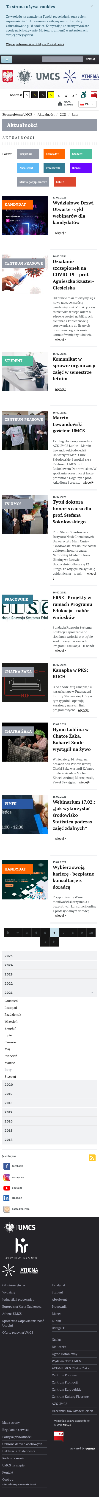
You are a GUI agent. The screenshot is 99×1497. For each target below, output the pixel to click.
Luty (8, 1070)
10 (91, 932)
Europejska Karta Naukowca (21, 1306)
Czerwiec (11, 1042)
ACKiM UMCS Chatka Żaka (70, 1368)
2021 (9, 992)
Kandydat (52, 154)
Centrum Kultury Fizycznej (71, 1397)
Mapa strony (65, 103)
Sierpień (10, 1028)
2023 (9, 974)
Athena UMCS (12, 1314)
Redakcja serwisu (14, 1458)
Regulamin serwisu (15, 1430)
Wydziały (8, 1292)
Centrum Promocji (65, 1382)
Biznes (76, 168)
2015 (8, 1130)
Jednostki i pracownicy (18, 1299)
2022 (9, 983)
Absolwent (26, 168)
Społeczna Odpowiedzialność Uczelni (23, 1323)
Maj (7, 1049)
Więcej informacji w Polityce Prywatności (35, 44)
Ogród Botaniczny (64, 1354)
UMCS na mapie (13, 1465)
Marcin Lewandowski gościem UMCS (69, 424)
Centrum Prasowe (64, 1375)
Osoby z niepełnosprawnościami (19, 1481)
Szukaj (90, 59)
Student (77, 154)
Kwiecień (11, 1056)
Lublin (60, 182)
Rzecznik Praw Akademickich (72, 1411)
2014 (9, 1139)
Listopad (11, 1008)
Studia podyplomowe (33, 182)
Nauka (56, 1340)
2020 (9, 1084)
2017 (8, 1112)
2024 (9, 965)
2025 (9, 955)
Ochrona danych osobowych (22, 1444)
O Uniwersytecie (13, 1285)
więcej (60, 233)
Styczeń (10, 1077)
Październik (13, 1014)
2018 (9, 1102)
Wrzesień (11, 1021)
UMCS (67, 1424)
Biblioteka (59, 1347)
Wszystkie (25, 154)
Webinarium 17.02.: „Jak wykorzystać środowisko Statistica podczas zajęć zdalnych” (74, 815)
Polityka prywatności (17, 1437)
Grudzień (11, 1001)
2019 (9, 1093)
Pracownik (53, 168)
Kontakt (7, 1472)
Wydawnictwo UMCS (66, 1361)
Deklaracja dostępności (18, 1451)
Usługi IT (58, 1328)
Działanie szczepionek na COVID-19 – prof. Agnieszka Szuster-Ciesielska (73, 274)
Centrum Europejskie (66, 1389)
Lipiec (9, 1035)
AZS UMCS (59, 1404)
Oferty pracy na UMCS (17, 1332)
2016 (9, 1121)
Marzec (10, 1063)
